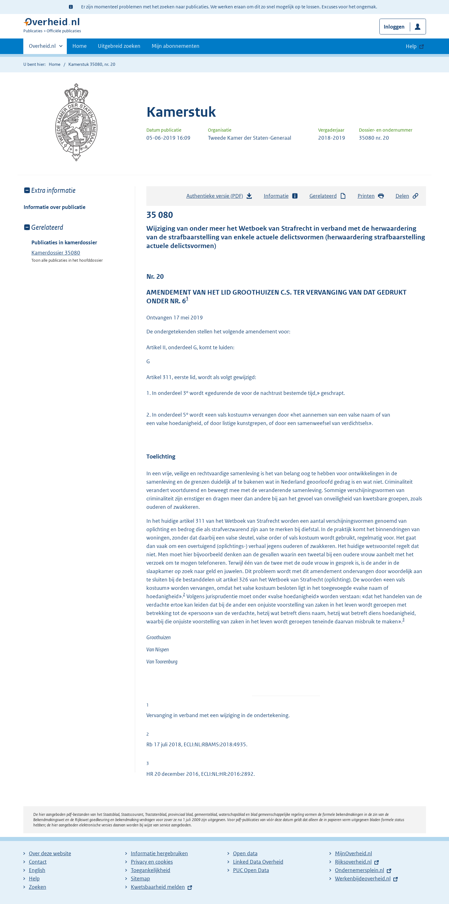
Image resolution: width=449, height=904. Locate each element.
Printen (371, 196)
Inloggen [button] (394, 26)
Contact (38, 861)
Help (34, 878)
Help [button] (411, 46)
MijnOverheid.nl (353, 853)
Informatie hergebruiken (159, 853)
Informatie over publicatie (54, 207)
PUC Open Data (251, 870)
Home (79, 46)
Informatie (281, 196)
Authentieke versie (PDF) (219, 197)
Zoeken (37, 887)
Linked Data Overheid (258, 861)
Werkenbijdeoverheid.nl (363, 878)
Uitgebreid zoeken (119, 46)
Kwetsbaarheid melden (158, 887)
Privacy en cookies (152, 861)
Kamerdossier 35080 (55, 252)
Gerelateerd (328, 196)
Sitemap (140, 878)
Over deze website (50, 853)
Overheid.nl (42, 48)
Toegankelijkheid (150, 870)
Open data (245, 853)
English (37, 870)
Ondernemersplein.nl (359, 870)
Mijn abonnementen (175, 46)
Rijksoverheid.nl (353, 861)
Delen (407, 196)
